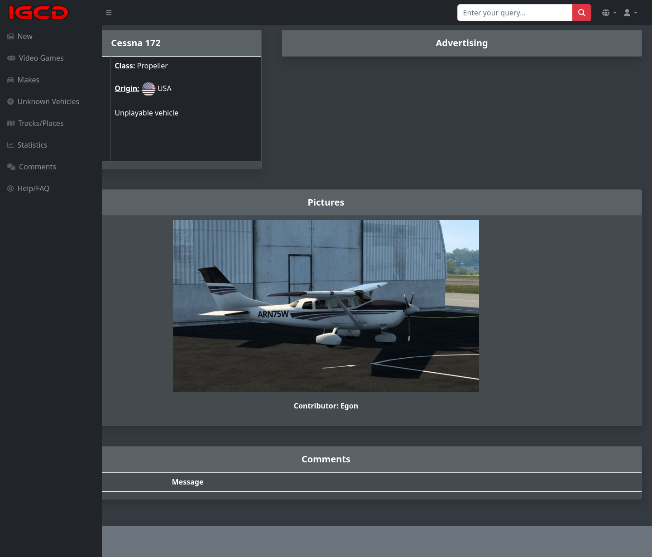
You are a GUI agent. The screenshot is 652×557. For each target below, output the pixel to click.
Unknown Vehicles (43, 101)
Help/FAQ (28, 188)
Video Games (35, 58)
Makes (23, 80)
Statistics (27, 145)
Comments (31, 167)
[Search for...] (515, 12)
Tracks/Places (35, 123)
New (20, 36)
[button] (609, 13)
